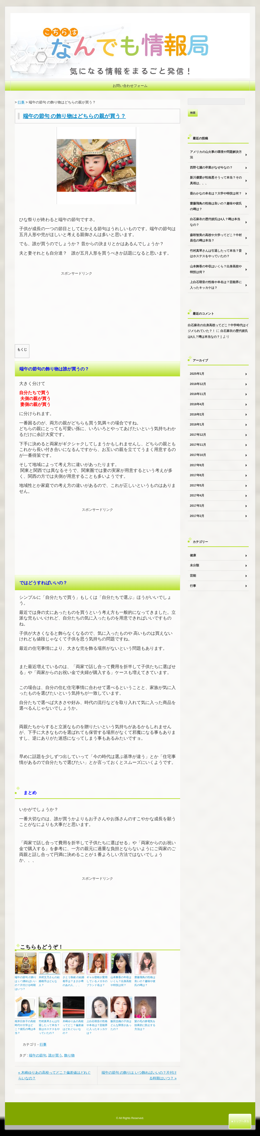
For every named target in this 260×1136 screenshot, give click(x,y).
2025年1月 (197, 373)
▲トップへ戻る (240, 1121)
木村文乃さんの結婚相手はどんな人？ (49, 981)
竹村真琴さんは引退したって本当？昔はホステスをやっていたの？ (49, 1027)
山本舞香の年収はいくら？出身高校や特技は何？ (121, 981)
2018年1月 (197, 424)
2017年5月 (197, 485)
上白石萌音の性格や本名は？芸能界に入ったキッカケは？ (97, 1027)
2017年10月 (198, 455)
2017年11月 (198, 444)
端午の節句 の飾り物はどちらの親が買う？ (74, 116)
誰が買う (55, 1055)
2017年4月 (197, 495)
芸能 (193, 575)
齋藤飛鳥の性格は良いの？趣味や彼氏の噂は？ (144, 981)
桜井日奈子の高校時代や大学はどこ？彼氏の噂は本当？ (25, 1027)
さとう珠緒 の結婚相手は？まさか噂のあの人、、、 (73, 981)
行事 (21, 102)
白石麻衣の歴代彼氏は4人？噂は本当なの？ (215, 221)
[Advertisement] (97, 306)
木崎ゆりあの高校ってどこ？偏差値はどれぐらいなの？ (73, 1027)
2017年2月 (197, 516)
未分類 (194, 565)
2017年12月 (198, 434)
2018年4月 (197, 404)
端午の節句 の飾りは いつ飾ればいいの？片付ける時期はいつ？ (25, 983)
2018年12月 (198, 384)
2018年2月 (197, 414)
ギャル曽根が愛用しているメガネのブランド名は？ (97, 981)
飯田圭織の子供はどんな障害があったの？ (121, 1025)
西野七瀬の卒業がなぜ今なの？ (211, 167)
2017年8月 (197, 475)
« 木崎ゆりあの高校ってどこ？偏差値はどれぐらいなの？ (54, 1075)
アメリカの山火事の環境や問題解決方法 (216, 154)
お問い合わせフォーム (130, 86)
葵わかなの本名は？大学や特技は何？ (216, 193)
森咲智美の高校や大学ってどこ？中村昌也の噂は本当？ (216, 237)
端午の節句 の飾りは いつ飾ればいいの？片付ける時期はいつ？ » (139, 1075)
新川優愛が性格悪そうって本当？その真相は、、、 (216, 180)
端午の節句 (37, 1055)
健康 (193, 555)
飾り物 (69, 1055)
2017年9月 (197, 465)
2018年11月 (198, 394)
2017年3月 (197, 505)
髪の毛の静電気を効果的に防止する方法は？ (144, 1025)
